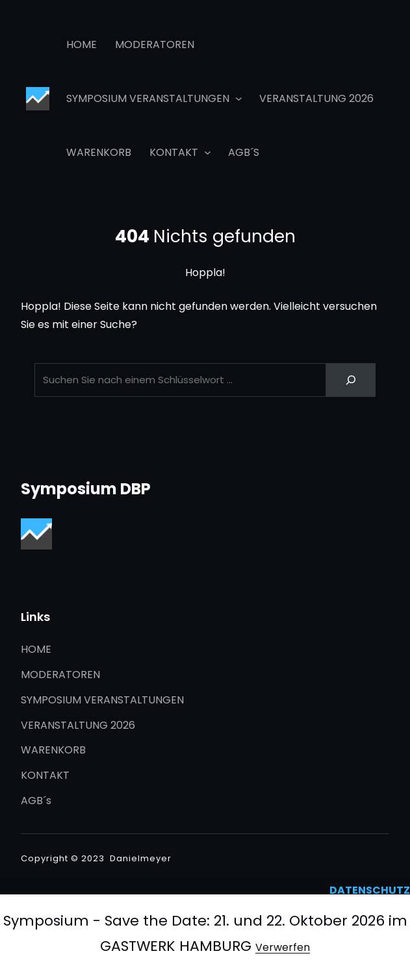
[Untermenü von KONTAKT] (207, 151)
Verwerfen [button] (282, 947)
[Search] (351, 380)
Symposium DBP (86, 488)
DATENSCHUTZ (369, 890)
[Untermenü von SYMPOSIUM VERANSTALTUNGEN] (238, 98)
